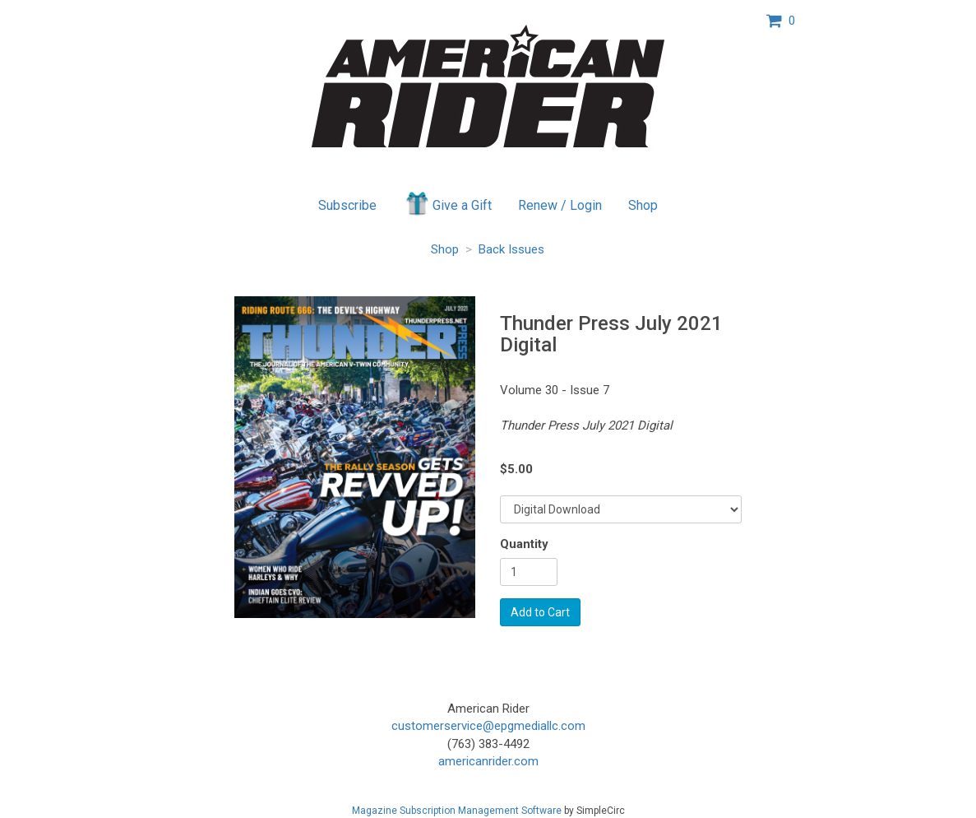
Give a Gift (448, 203)
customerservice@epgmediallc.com (488, 725)
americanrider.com (488, 761)
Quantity (524, 544)
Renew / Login (560, 205)
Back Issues (511, 249)
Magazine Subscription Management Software (457, 810)
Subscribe (347, 205)
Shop (643, 205)
